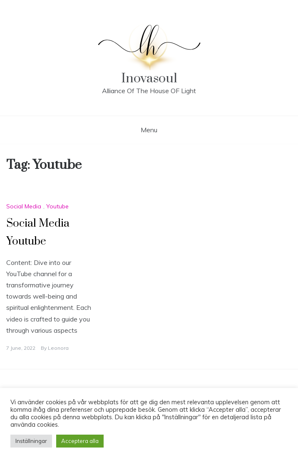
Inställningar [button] (31, 441)
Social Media (23, 206)
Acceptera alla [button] (80, 441)
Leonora (58, 348)
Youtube (57, 206)
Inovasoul (149, 78)
